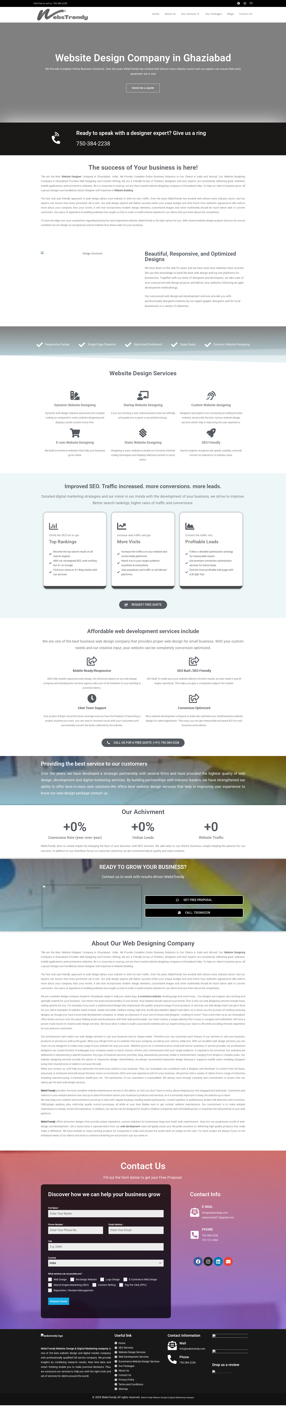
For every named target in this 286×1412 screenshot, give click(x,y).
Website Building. (124, 190)
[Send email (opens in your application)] (250, 3)
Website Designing (234, 959)
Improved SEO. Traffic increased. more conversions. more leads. (143, 489)
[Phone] (172, 1366)
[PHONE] (194, 1242)
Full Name (53, 1215)
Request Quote (58, 1308)
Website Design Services (143, 373)
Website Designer (71, 176)
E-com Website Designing (75, 442)
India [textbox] (53, 1270)
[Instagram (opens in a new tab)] (245, 3)
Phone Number (56, 1232)
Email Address (116, 1232)
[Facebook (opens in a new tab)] (238, 3)
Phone (184, 1364)
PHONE (207, 1237)
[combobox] (106, 1270)
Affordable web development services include (143, 638)
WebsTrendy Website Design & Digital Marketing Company (167, 1404)
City (50, 1248)
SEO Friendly (211, 442)
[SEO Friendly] (211, 432)
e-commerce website (149, 1003)
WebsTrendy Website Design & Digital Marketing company (75, 1355)
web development (130, 1133)
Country (52, 1265)
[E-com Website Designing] (75, 432)
